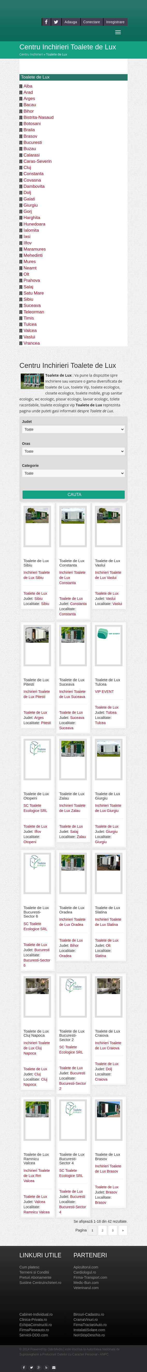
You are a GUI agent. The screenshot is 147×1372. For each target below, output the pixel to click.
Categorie (30, 465)
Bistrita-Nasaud (39, 117)
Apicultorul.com (86, 1267)
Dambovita (34, 186)
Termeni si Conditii (34, 1272)
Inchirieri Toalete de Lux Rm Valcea (37, 1175)
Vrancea (32, 343)
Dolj (27, 192)
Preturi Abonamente (35, 1277)
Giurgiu (31, 205)
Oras (26, 443)
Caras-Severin (38, 161)
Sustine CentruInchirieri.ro (40, 1283)
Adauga (70, 22)
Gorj (28, 211)
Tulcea (30, 324)
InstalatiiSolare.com (89, 1330)
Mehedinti (33, 255)
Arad (28, 92)
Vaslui (29, 337)
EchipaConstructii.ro (35, 1325)
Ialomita (31, 230)
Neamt (30, 268)
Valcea (30, 330)
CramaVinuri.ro (86, 1319)
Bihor (29, 111)
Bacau (30, 104)
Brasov (30, 136)
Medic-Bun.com (86, 1283)
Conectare (91, 22)
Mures (30, 261)
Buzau (30, 148)
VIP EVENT (104, 691)
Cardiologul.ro (85, 1272)
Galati (29, 199)
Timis (29, 318)
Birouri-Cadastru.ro (89, 1314)
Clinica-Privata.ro (33, 1319)
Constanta (34, 173)
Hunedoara (34, 224)
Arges (29, 98)
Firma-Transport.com (90, 1277)
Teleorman (34, 311)
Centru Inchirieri (31, 54)
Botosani (32, 123)
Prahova (32, 280)
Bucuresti (33, 142)
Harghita (32, 217)
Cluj (27, 167)
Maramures (35, 249)
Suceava (32, 305)
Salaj (28, 286)
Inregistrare (115, 22)
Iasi (27, 236)
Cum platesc (29, 1267)
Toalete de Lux (35, 593)
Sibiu (28, 299)
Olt (26, 274)
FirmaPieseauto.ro (34, 1330)
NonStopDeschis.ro (89, 1335)
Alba (28, 86)
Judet (27, 422)
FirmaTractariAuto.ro (90, 1325)
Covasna (32, 180)
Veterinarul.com (86, 1288)
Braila (29, 129)
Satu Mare (34, 293)
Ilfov (28, 243)
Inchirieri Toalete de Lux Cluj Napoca (37, 1048)
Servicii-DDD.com (33, 1335)
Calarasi (32, 155)
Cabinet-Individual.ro (36, 1314)
